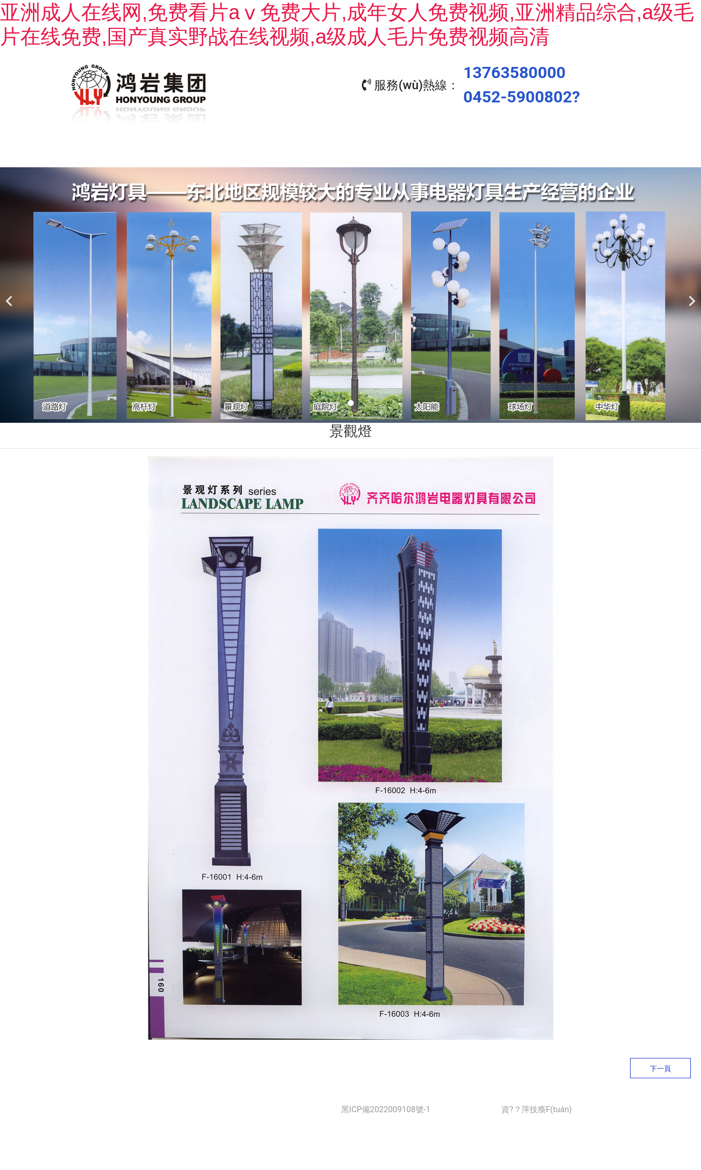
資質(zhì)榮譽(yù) (487, 152)
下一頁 (660, 1066)
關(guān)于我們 (213, 152)
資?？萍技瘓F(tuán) (536, 1107)
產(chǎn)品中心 (305, 152)
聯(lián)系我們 (578, 152)
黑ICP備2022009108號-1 (385, 1107)
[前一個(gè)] (10, 292)
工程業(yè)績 (396, 152)
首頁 (123, 152)
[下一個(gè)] (691, 292)
